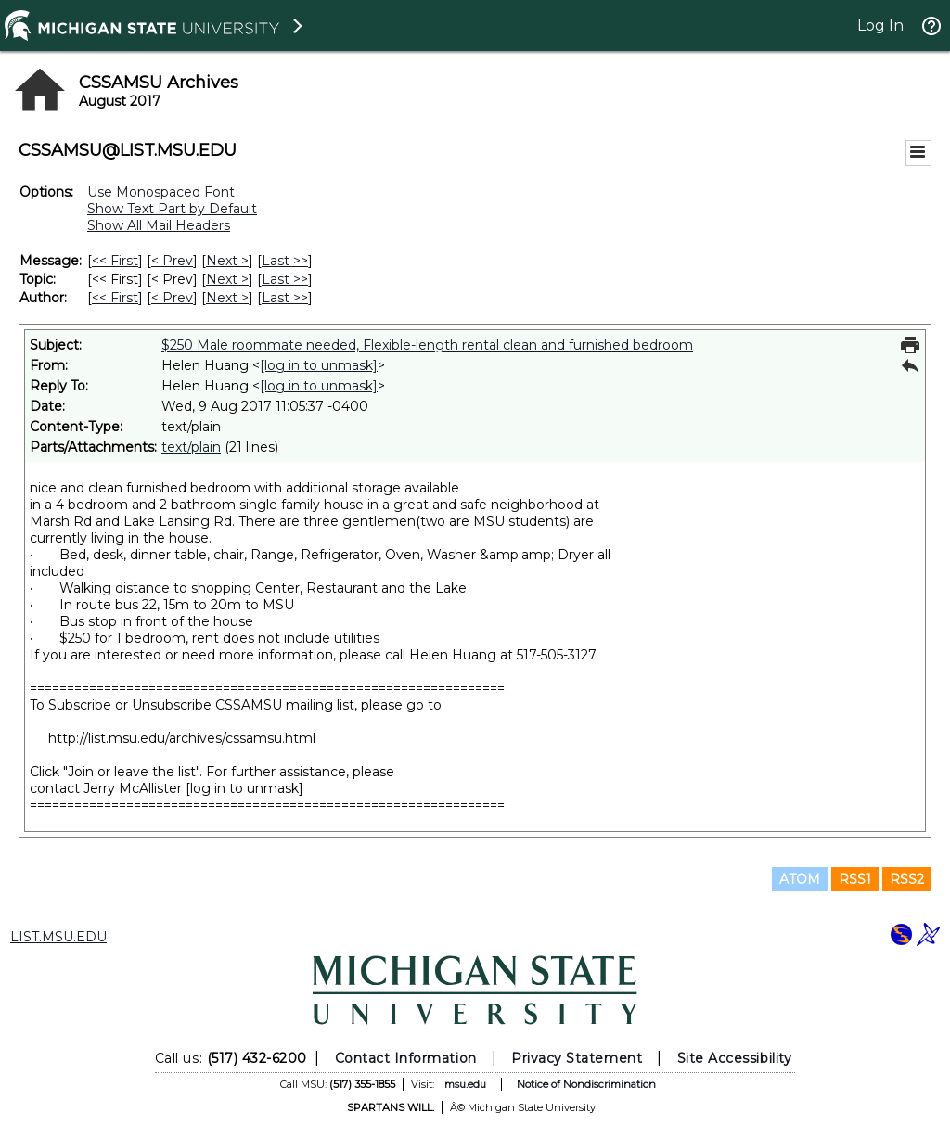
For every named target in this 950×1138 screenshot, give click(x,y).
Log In (880, 25)
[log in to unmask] (319, 365)
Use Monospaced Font (161, 192)
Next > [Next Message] (227, 260)
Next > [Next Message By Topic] (227, 279)
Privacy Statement (576, 1058)
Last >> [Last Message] (285, 260)
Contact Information (406, 1058)
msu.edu (465, 1084)
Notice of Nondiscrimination (586, 1084)
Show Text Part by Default (172, 208)
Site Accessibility (734, 1058)
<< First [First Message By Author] (115, 297)
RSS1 (855, 879)
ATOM (799, 879)
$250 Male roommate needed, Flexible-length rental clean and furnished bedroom (427, 345)
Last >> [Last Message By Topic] (285, 279)
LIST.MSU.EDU (58, 936)
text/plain (191, 447)
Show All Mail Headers (158, 225)
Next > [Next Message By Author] (227, 297)
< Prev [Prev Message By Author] (172, 297)
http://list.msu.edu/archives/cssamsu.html (181, 738)
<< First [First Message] (115, 260)
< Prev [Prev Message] (172, 260)
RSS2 (907, 879)
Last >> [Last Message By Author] (285, 297)
